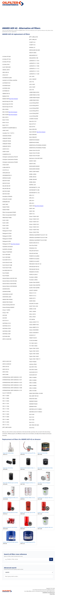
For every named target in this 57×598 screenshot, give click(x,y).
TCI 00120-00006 (33, 340)
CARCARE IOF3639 (7, 135)
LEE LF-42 (31, 81)
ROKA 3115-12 (32, 295)
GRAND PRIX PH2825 (8, 302)
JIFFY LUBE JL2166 (33, 36)
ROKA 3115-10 (32, 293)
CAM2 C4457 (6, 130)
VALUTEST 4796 (33, 366)
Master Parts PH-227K (34, 150)
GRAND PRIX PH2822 (8, 299)
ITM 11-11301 (6, 403)
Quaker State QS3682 (34, 287)
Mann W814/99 (33, 129)
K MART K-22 (32, 42)
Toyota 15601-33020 (34, 353)
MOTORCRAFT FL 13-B (34, 187)
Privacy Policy (52, 593)
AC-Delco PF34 (6, 64)
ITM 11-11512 (6, 411)
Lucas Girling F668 (33, 116)
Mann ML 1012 (32, 121)
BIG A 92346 (5, 112)
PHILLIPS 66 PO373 (33, 250)
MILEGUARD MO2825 (34, 166)
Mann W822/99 (33, 137)
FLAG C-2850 (6, 222)
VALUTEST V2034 (33, 369)
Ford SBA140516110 (7, 270)
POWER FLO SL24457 (34, 261)
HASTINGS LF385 (7, 331)
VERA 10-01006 (32, 390)
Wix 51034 (31, 414)
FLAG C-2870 (6, 225)
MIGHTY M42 (32, 163)
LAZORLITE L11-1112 (34, 68)
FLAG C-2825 (6, 220)
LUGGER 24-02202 (33, 118)
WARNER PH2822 (33, 401)
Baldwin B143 (6, 96)
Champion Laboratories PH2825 (10, 162)
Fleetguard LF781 (7, 244)
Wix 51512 (31, 422)
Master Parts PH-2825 (34, 155)
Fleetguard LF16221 (7, 230)
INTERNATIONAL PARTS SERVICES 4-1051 (12, 377)
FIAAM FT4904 (6, 207)
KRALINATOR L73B (33, 58)
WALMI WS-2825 (33, 398)
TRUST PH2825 (32, 361)
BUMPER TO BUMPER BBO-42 (10, 127)
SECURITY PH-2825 (33, 303)
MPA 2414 (31, 200)
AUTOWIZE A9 (6, 90)
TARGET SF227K (33, 338)
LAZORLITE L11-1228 (34, 73)
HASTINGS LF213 (7, 325)
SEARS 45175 (32, 298)
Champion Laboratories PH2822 (10, 159)
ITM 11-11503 (6, 408)
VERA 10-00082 (32, 382)
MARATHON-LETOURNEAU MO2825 (37, 145)
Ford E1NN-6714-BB (7, 265)
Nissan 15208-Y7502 (34, 229)
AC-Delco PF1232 (7, 61)
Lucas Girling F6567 (34, 113)
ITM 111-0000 (6, 416)
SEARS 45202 (32, 301)
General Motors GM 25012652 (10, 281)
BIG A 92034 (5, 109)
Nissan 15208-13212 (34, 224)
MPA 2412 (31, 198)
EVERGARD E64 (6, 201)
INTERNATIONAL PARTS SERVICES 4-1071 (12, 379)
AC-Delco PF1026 (7, 56)
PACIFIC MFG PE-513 (34, 242)
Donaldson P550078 (7, 196)
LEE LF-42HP (32, 87)
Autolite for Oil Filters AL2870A (10, 80)
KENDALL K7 (32, 47)
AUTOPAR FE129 (6, 83)
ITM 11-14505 (6, 414)
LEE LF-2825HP (32, 79)
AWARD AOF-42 (6, 93)
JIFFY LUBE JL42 (33, 39)
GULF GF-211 (6, 320)
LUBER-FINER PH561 (34, 100)
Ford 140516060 (6, 257)
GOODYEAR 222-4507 (8, 294)
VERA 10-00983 (32, 388)
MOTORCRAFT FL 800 (34, 190)
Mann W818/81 (33, 132)
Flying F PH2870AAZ (7, 252)
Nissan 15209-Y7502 (34, 232)
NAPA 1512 (32, 213)
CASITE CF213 (6, 149)
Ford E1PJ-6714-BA (7, 267)
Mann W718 (32, 126)
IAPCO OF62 (5, 372)
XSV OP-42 (31, 427)
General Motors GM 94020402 (10, 286)
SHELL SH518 (32, 314)
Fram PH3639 (6, 275)
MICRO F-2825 (32, 161)
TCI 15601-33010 (33, 343)
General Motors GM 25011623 (10, 278)
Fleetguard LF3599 (7, 236)
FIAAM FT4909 (6, 209)
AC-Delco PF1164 (7, 59)
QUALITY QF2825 (33, 290)
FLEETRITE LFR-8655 (7, 249)
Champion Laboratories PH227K (10, 156)
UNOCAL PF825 (33, 364)
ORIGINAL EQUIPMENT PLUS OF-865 (38, 240)
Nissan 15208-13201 (34, 216)
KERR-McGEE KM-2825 (34, 50)
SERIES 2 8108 (32, 308)
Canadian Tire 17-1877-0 (8, 133)
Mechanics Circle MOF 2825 (35, 158)
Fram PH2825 (6, 273)
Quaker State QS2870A (34, 285)
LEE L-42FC (31, 76)
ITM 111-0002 (6, 419)
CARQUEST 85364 (7, 143)
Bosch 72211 (6, 125)
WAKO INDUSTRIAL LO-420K (36, 393)
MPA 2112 (31, 195)
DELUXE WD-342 (6, 188)
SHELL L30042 (32, 311)
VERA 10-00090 (32, 385)
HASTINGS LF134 (7, 323)
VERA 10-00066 (32, 380)
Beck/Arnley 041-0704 (8, 101)
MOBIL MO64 (32, 182)
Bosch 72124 (6, 122)
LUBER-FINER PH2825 (34, 97)
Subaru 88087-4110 (34, 327)
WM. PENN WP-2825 (34, 425)
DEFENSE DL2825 (7, 178)
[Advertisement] (28, 16)
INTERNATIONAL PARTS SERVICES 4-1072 (12, 382)
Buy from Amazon (13, 98)
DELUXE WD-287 (6, 186)
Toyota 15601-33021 (34, 356)
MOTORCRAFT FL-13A (34, 192)
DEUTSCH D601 (6, 193)
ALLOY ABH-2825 (7, 67)
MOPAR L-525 (32, 184)
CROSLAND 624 (6, 172)
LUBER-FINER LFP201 (34, 92)
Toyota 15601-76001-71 (34, 359)
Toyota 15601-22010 (34, 348)
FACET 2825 (5, 204)
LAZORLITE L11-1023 (34, 63)
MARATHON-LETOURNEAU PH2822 (37, 147)
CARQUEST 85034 (7, 138)
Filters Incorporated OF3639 (9, 215)
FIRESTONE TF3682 (7, 217)
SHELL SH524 (32, 316)
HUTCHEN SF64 (6, 336)
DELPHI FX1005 (6, 180)
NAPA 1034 (32, 205)
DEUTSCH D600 (6, 191)
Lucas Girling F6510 (34, 110)
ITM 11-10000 (6, 395)
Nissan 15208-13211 (34, 221)
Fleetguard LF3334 (7, 233)
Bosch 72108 (6, 120)
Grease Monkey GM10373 (9, 304)
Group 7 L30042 (6, 310)
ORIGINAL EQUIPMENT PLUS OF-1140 (38, 235)
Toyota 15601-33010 (34, 351)
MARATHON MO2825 (34, 139)
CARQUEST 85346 (7, 141)
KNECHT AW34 (32, 52)
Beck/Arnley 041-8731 (8, 106)
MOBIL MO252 (32, 176)
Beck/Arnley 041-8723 (8, 104)
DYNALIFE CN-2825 (7, 199)
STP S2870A (32, 319)
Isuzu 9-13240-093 (7, 393)
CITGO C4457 (6, 164)
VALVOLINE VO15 (33, 372)
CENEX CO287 (6, 151)
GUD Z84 (5, 318)
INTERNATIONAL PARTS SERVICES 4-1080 (12, 387)
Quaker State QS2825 (34, 282)
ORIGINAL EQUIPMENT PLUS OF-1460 (38, 237)
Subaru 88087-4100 (34, 324)
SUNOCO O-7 (32, 335)
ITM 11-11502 (6, 406)
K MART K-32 (32, 44)
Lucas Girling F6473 (34, 105)
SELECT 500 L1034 (33, 306)
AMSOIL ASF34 (6, 69)
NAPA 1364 (32, 211)
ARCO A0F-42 (6, 72)
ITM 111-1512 (6, 424)
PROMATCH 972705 (34, 271)
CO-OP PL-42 (6, 170)
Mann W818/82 (33, 134)
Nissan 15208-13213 (34, 227)
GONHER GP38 (6, 288)
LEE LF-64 (31, 89)
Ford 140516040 (6, 254)
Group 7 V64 (5, 312)
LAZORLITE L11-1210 (34, 71)
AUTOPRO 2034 (6, 88)
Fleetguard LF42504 (7, 238)
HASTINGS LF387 (7, 333)
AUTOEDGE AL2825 (7, 77)
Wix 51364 (31, 419)
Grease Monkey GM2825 (8, 307)
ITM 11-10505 (6, 401)
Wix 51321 (31, 417)
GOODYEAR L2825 (7, 296)
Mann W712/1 (32, 124)
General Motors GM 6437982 (9, 283)
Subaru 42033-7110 (34, 322)
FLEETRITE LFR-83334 (8, 246)
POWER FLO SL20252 (34, 258)
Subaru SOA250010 (33, 332)
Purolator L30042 (33, 279)
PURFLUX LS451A (33, 274)
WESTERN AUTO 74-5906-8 (35, 411)
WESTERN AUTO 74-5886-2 (35, 409)
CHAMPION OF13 (7, 154)
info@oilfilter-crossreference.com (49, 592)
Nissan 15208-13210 (34, 219)
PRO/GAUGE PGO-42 (34, 266)
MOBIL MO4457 (33, 179)
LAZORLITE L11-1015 (34, 60)
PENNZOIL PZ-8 (33, 248)
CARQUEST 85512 (7, 146)
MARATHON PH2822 (34, 142)
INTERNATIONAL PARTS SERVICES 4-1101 (12, 390)
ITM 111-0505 (6, 422)
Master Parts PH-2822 (34, 153)
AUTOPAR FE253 (6, 85)
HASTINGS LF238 (7, 328)
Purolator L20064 (33, 277)
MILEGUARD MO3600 (34, 169)
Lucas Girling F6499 (34, 108)
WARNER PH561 (33, 406)
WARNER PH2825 (33, 404)
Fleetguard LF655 (7, 241)
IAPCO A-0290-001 (7, 364)
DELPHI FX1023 (6, 183)
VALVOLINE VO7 (33, 374)
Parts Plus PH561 (33, 245)
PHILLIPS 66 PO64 (33, 253)
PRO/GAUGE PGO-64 (34, 269)
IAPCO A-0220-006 (7, 339)
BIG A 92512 (5, 117)
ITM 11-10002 (6, 398)
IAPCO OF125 (6, 369)
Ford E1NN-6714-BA (7, 262)
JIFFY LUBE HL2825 (7, 427)
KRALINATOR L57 (33, 55)
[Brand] (28, 572)
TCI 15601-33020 (33, 345)
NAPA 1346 (32, 208)
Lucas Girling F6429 (34, 103)
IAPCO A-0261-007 (7, 361)
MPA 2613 (31, 203)
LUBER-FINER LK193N (34, 95)
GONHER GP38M (7, 291)
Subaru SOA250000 (33, 330)
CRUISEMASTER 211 (7, 175)
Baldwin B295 (6, 98)
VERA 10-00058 (32, 377)
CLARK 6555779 (6, 167)
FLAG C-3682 (6, 228)
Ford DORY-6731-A (7, 259)
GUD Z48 (5, 315)
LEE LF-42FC (32, 84)
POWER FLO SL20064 (34, 256)
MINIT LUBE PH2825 (34, 171)
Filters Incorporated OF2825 (9, 212)
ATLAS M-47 (5, 75)
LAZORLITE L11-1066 (34, 66)
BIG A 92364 (5, 114)
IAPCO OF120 (6, 366)
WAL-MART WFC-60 (33, 396)
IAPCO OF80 (5, 374)
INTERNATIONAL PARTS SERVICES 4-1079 (12, 385)
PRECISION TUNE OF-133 (35, 264)
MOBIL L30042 (32, 174)
